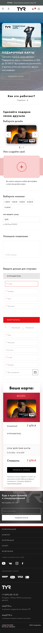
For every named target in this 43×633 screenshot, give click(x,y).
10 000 (30, 202)
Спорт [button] (5, 546)
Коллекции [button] (8, 540)
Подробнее (22, 100)
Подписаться (21, 518)
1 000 (7, 202)
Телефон (10, 291)
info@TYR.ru (6, 606)
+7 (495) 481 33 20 (10, 594)
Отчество (9, 350)
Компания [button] (7, 551)
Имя (8, 299)
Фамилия (10, 306)
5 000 (22, 202)
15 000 (7, 207)
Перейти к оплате (21, 470)
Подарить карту (16, 77)
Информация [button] (9, 529)
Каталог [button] (6, 535)
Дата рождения (12, 372)
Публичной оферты (27, 479)
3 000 (14, 202)
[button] (8, 134)
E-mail (9, 284)
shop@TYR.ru (7, 615)
